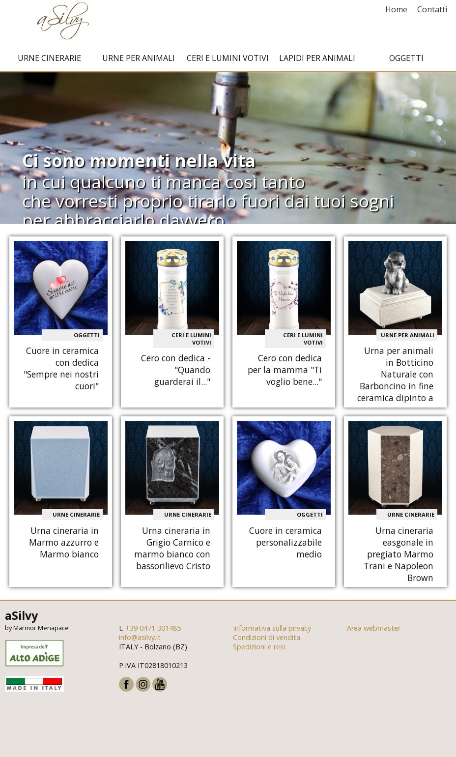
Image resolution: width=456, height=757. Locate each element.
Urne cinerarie (49, 60)
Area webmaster (373, 630)
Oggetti (406, 60)
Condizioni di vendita (266, 639)
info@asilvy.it (140, 639)
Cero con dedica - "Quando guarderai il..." (175, 372)
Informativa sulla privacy (272, 630)
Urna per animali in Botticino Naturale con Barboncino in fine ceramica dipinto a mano (395, 382)
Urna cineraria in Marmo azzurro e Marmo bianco (64, 544)
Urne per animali (138, 60)
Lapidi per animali (317, 60)
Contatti (432, 9)
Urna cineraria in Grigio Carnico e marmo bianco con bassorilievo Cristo (172, 550)
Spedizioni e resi (259, 649)
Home (396, 9)
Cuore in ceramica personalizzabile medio (285, 544)
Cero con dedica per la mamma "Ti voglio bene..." (285, 372)
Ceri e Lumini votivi (228, 60)
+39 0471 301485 (153, 630)
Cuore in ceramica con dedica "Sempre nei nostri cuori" (61, 370)
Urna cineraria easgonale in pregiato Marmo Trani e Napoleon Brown (398, 556)
